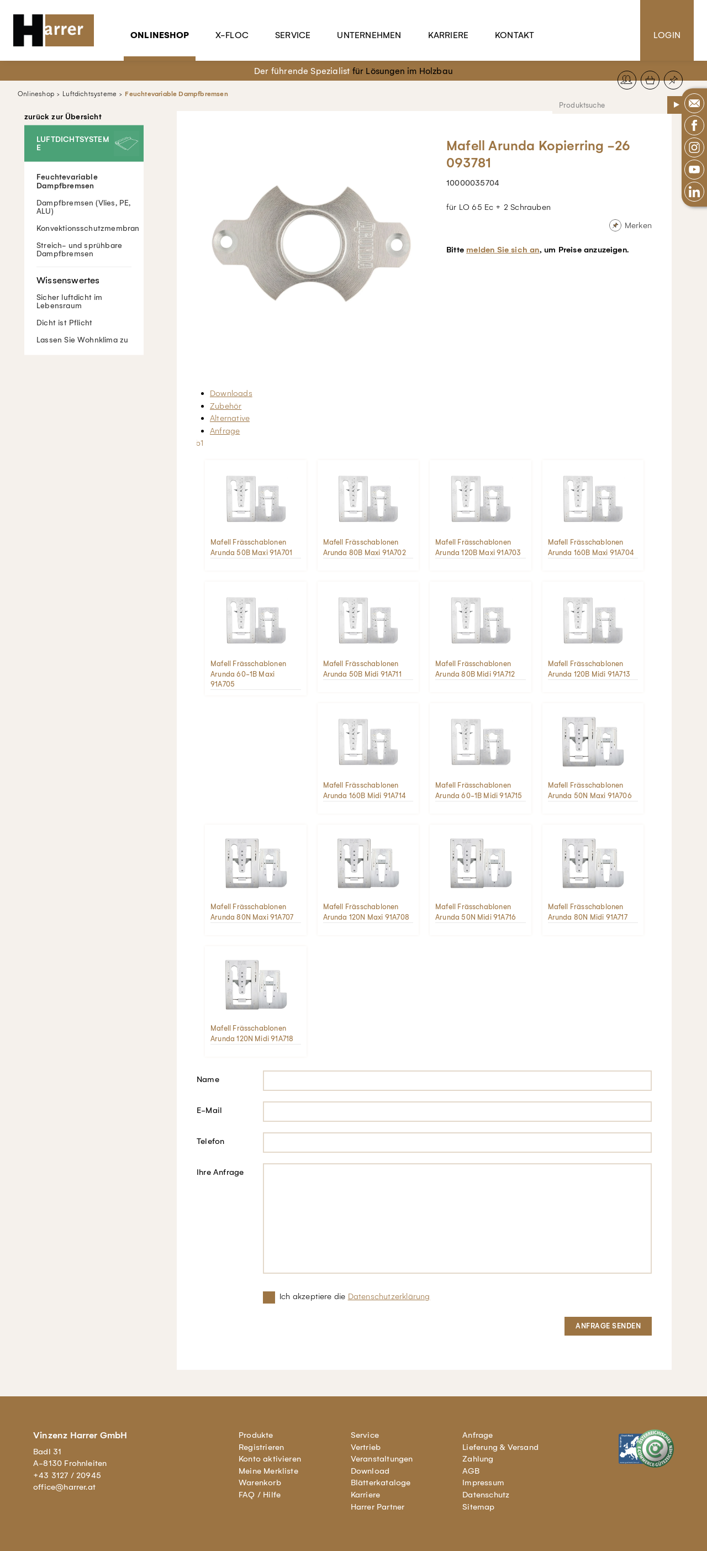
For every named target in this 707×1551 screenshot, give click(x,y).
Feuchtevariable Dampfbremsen (176, 94)
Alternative (230, 418)
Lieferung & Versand (500, 1447)
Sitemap (478, 1507)
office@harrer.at (64, 1487)
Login (666, 35)
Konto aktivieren (270, 1459)
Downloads (231, 393)
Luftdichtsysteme (89, 94)
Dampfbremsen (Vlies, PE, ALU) (83, 206)
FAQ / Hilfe (260, 1495)
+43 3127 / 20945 (67, 1475)
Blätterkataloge (381, 1482)
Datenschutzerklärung (389, 1296)
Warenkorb (260, 1482)
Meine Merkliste (268, 1471)
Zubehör (225, 406)
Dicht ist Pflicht (64, 322)
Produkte (256, 1435)
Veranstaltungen (382, 1459)
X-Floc (232, 35)
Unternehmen (369, 35)
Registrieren (261, 1447)
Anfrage (225, 431)
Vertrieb (366, 1447)
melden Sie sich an (502, 250)
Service (292, 35)
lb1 (199, 443)
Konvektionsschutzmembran (88, 228)
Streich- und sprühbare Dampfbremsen (79, 249)
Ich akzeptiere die (354, 1296)
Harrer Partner (378, 1507)
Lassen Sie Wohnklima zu (82, 339)
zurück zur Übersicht (63, 117)
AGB (470, 1471)
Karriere (448, 35)
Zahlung (477, 1459)
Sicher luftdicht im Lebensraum (83, 288)
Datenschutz (485, 1495)
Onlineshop (159, 35)
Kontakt (514, 35)
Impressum (483, 1482)
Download (370, 1471)
